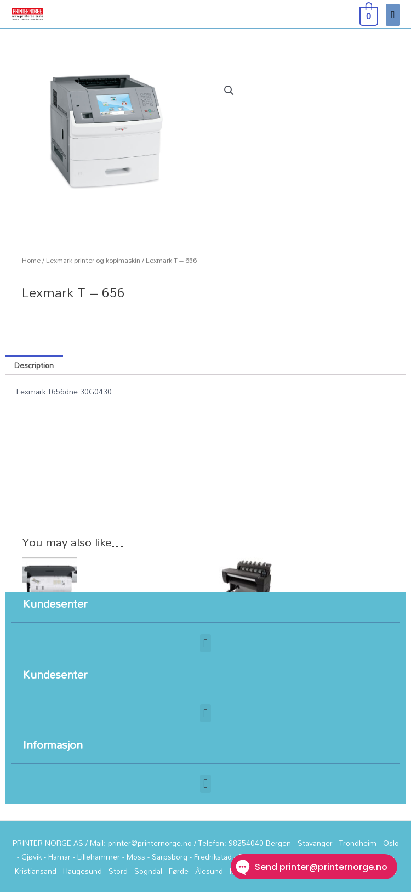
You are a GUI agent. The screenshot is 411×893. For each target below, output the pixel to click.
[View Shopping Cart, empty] (367, 14)
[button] (229, 90)
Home (31, 260)
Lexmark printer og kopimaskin (93, 260)
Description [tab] (34, 365)
